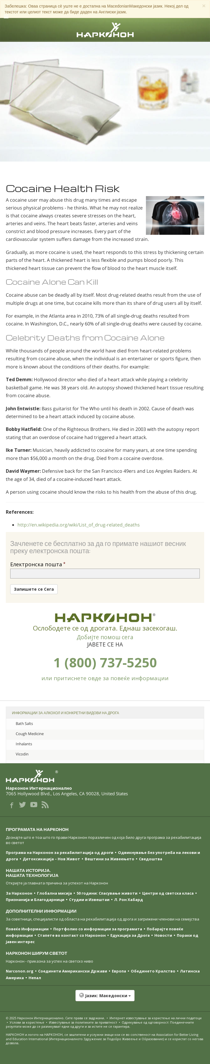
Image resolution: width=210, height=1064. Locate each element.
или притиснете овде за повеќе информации (105, 678)
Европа (119, 971)
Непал (35, 977)
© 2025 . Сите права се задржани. (56, 1018)
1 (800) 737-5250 (105, 662)
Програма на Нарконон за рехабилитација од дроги (59, 852)
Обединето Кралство (153, 971)
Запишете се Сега (34, 589)
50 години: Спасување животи (107, 893)
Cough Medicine (30, 733)
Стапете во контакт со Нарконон (72, 935)
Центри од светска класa (168, 893)
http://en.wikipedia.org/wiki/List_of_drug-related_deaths (78, 525)
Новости (163, 935)
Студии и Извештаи (89, 899)
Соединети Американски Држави (72, 971)
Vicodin (22, 754)
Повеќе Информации (27, 929)
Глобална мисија (54, 893)
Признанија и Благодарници (35, 899)
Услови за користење (27, 1022)
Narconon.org (19, 971)
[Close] (204, 6)
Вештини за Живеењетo (109, 858)
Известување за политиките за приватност (83, 1022)
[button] (105, 998)
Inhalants (24, 743)
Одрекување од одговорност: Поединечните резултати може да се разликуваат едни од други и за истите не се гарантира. (100, 1024)
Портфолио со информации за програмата (97, 929)
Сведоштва (150, 858)
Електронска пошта (36, 564)
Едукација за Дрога (130, 935)
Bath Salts (24, 723)
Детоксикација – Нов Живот (51, 858)
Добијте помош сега (105, 637)
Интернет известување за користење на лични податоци (156, 1018)
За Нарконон (19, 893)
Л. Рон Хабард (128, 899)
